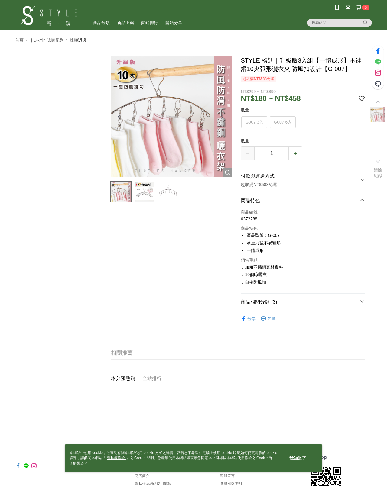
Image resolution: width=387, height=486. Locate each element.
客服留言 (227, 476)
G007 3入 (254, 122)
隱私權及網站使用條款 (153, 483)
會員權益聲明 (231, 483)
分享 (248, 319)
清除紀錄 (378, 173)
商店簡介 (142, 476)
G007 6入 (283, 122)
